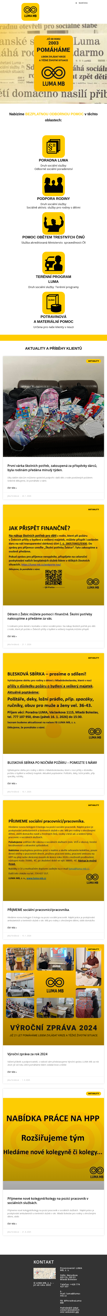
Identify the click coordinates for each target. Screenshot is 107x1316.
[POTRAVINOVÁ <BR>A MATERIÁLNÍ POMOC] (53, 303)
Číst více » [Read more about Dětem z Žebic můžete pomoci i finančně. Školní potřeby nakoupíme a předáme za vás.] (12, 636)
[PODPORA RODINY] (53, 185)
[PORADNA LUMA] (53, 146)
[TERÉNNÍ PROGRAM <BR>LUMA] (53, 263)
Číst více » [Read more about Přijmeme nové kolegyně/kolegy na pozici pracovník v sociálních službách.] (12, 1224)
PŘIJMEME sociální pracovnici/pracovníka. (38, 910)
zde (77, 1312)
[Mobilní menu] (82, 3)
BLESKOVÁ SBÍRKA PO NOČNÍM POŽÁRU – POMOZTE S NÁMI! (52, 763)
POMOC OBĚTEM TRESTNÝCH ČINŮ (53, 237)
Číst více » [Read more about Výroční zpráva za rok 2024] (12, 1072)
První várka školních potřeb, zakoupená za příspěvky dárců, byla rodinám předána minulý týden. (52, 468)
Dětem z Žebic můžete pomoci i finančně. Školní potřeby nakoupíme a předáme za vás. (49, 616)
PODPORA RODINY (53, 199)
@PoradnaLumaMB (70, 1301)
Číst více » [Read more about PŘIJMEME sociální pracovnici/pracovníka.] (12, 927)
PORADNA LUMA (53, 160)
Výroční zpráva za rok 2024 (27, 1054)
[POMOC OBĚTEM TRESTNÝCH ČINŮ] (53, 223)
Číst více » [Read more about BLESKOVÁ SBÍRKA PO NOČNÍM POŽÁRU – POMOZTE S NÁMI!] (12, 783)
